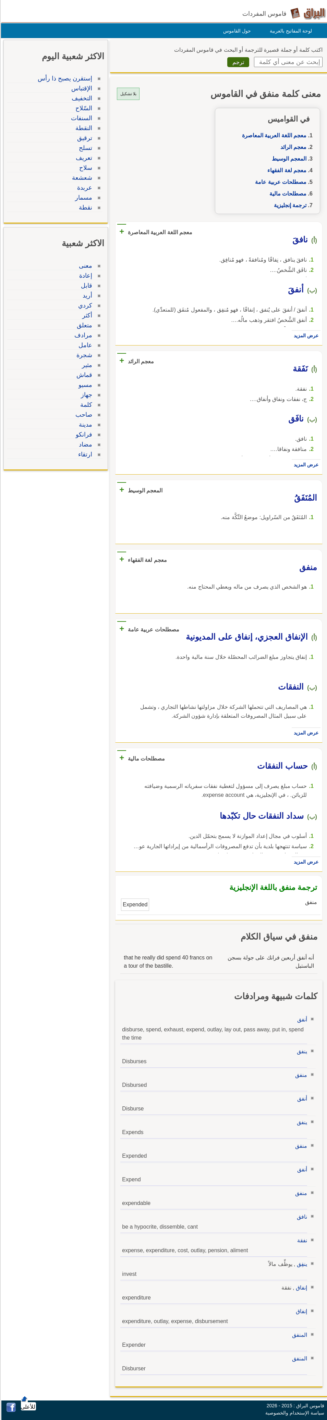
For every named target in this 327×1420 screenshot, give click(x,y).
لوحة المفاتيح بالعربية (290, 31)
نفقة (301, 1240)
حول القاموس (236, 31)
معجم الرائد (292, 147)
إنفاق (300, 1288)
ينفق (301, 1051)
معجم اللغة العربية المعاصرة (273, 135)
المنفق (298, 1335)
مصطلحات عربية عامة (279, 182)
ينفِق (301, 1264)
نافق (301, 1217)
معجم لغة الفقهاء (285, 170)
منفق (300, 1075)
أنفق (301, 1019)
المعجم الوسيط (288, 159)
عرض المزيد (305, 335)
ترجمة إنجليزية (289, 205)
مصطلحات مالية (286, 194)
